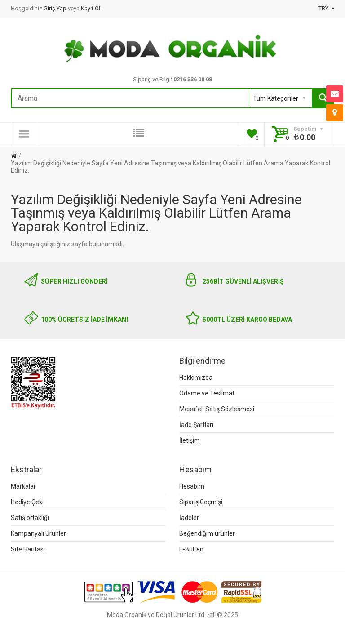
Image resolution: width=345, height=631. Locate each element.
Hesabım (191, 486)
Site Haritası (28, 549)
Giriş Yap (56, 8)
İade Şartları (196, 424)
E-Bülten (191, 549)
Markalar (23, 486)
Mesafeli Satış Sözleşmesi (216, 409)
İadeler (189, 517)
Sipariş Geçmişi (200, 502)
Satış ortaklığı (30, 517)
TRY (326, 8)
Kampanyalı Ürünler (38, 533)
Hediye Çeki (27, 502)
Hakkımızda (195, 377)
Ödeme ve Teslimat (206, 393)
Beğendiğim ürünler (207, 533)
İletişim (189, 440)
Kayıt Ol (90, 8)
